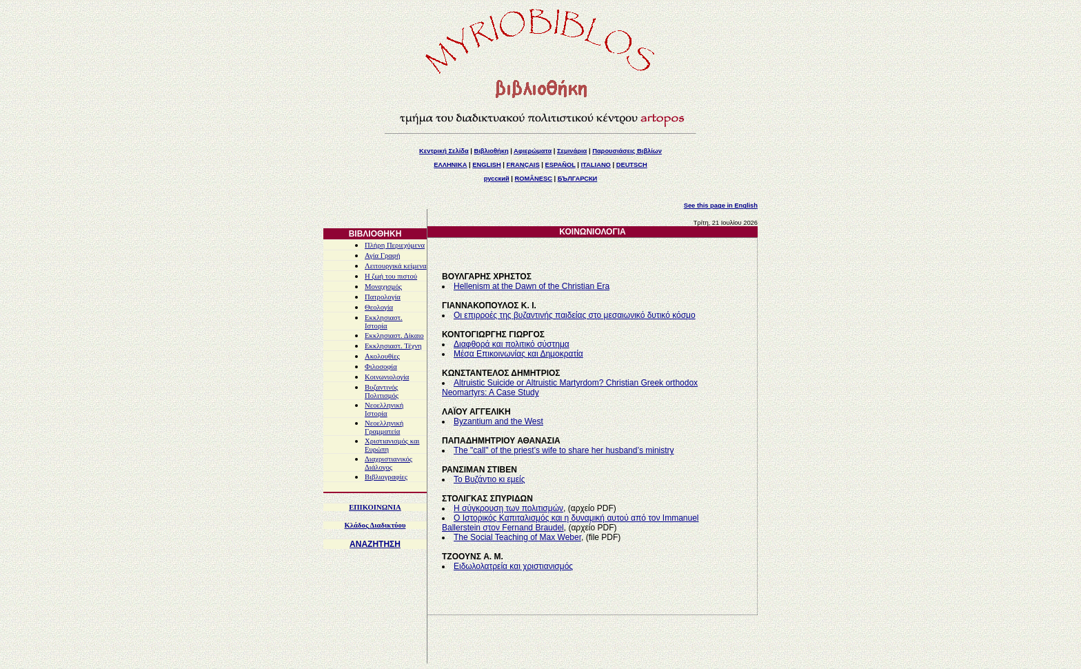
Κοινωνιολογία (387, 377)
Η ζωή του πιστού (391, 276)
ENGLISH (486, 164)
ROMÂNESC (533, 178)
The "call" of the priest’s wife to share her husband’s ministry (564, 450)
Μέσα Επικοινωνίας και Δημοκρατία (518, 354)
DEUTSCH (631, 164)
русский (496, 178)
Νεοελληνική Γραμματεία (384, 427)
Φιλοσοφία (381, 366)
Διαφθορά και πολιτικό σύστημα (511, 344)
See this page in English (721, 205)
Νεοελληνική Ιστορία (384, 409)
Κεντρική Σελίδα (444, 151)
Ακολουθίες (382, 356)
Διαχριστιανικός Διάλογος (388, 463)
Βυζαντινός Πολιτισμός (381, 391)
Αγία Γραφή (383, 255)
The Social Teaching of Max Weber (517, 537)
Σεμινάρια (572, 151)
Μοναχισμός (383, 286)
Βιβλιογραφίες (386, 477)
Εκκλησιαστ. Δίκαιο (394, 335)
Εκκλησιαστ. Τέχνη (393, 346)
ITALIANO (596, 164)
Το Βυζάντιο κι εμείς (489, 479)
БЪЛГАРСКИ (578, 178)
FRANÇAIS (522, 164)
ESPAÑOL (560, 164)
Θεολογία (379, 307)
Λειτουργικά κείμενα (396, 266)
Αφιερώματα (533, 151)
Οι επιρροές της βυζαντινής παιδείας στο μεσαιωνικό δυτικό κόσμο (575, 315)
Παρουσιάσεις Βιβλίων (627, 151)
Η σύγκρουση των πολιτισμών (508, 508)
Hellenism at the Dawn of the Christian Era (531, 286)
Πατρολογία (383, 297)
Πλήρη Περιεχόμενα (395, 245)
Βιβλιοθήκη (491, 151)
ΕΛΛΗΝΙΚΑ (450, 164)
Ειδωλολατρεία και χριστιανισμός (513, 566)
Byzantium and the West (498, 421)
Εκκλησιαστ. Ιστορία (384, 322)
